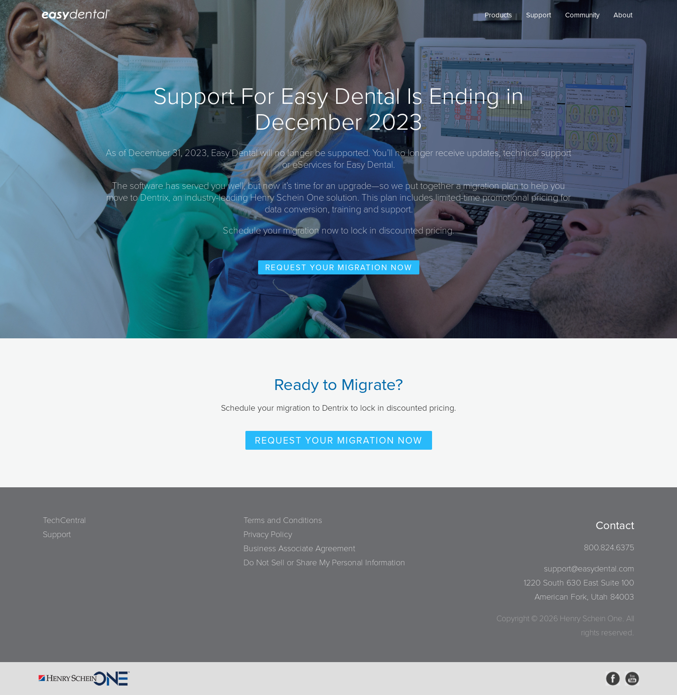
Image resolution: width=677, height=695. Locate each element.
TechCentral (64, 520)
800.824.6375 (609, 547)
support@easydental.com (589, 568)
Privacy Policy (268, 534)
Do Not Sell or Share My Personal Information (324, 562)
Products (498, 15)
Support (538, 15)
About (623, 15)
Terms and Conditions (283, 520)
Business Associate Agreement (299, 548)
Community (582, 15)
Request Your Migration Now (338, 268)
